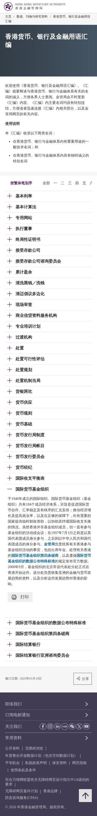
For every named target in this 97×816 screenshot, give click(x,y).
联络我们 (13, 704)
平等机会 (12, 763)
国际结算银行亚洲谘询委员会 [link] (42, 655)
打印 (20, 597)
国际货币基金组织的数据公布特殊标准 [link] (51, 623)
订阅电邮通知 (17, 715)
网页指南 (79, 763)
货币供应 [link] (24, 402)
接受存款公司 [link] (28, 250)
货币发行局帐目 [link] (30, 446)
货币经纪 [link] (24, 467)
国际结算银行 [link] (28, 644)
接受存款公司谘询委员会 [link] (38, 261)
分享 (82, 678)
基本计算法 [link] (26, 207)
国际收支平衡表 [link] (30, 478)
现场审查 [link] (24, 304)
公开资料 (12, 748)
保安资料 (59, 763)
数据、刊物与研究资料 (32, 16)
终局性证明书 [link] (28, 239)
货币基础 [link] (24, 424)
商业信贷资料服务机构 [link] (36, 315)
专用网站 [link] (24, 218)
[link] (80, 7)
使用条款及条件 (23, 770)
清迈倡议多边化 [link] (30, 294)
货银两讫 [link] (24, 391)
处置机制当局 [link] (28, 380)
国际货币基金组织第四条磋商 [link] (42, 633)
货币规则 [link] (24, 413)
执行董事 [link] (24, 228)
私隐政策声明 (36, 763)
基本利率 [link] (24, 196)
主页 (8, 16)
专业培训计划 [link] (28, 326)
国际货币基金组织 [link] (32, 489)
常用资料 (13, 738)
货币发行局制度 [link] (30, 435)
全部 (46, 183)
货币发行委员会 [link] (30, 456)
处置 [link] (20, 348)
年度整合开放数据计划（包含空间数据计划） (41, 756)
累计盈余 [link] (24, 272)
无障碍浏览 (34, 748)
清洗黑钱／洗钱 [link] (30, 283)
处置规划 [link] (24, 370)
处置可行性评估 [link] (30, 359)
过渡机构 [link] (24, 337)
